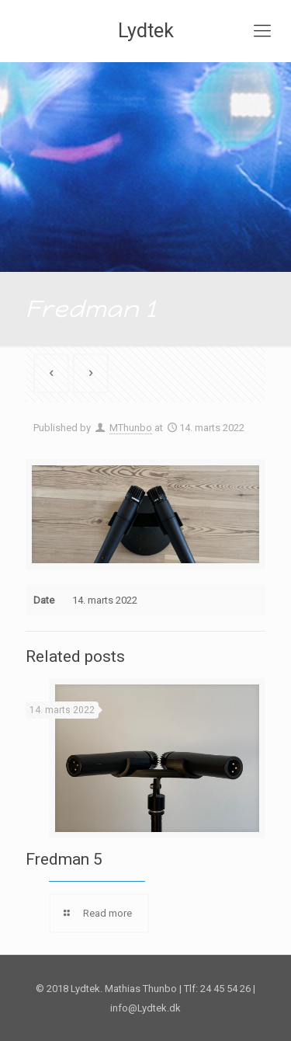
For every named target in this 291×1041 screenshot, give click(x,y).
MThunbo (130, 427)
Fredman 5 (64, 859)
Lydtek (146, 30)
